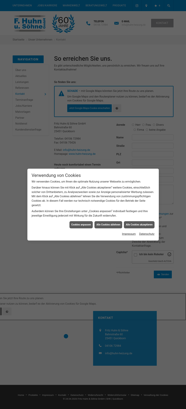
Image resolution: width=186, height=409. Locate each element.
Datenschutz (146, 230)
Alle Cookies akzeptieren (139, 220)
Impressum (129, 230)
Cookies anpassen (81, 220)
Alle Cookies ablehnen (108, 220)
